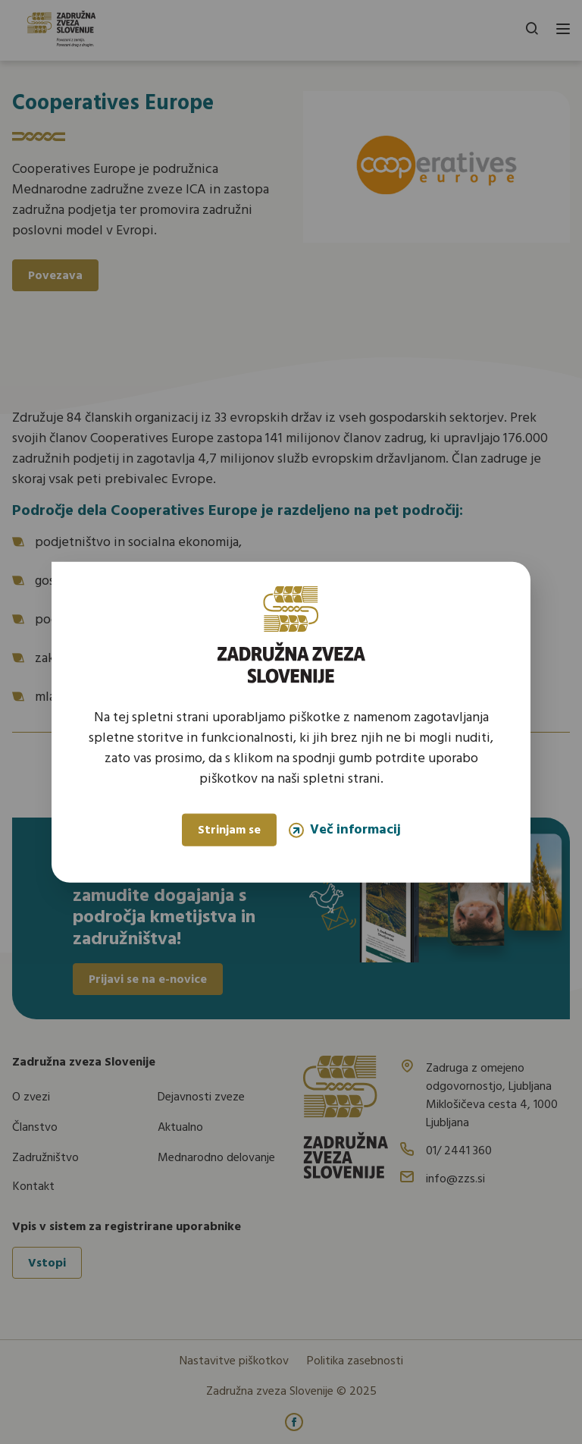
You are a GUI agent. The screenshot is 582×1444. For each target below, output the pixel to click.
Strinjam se (229, 830)
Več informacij (345, 830)
